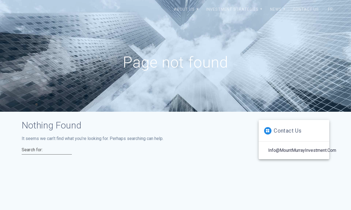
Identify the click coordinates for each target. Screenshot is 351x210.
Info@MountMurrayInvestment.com (302, 150)
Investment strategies (232, 9)
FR (330, 9)
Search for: (32, 149)
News (276, 9)
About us (184, 9)
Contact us (306, 9)
